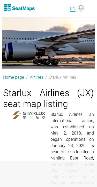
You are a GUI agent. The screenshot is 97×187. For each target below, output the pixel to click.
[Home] (19, 7)
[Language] (77, 8)
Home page (13, 77)
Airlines (36, 77)
